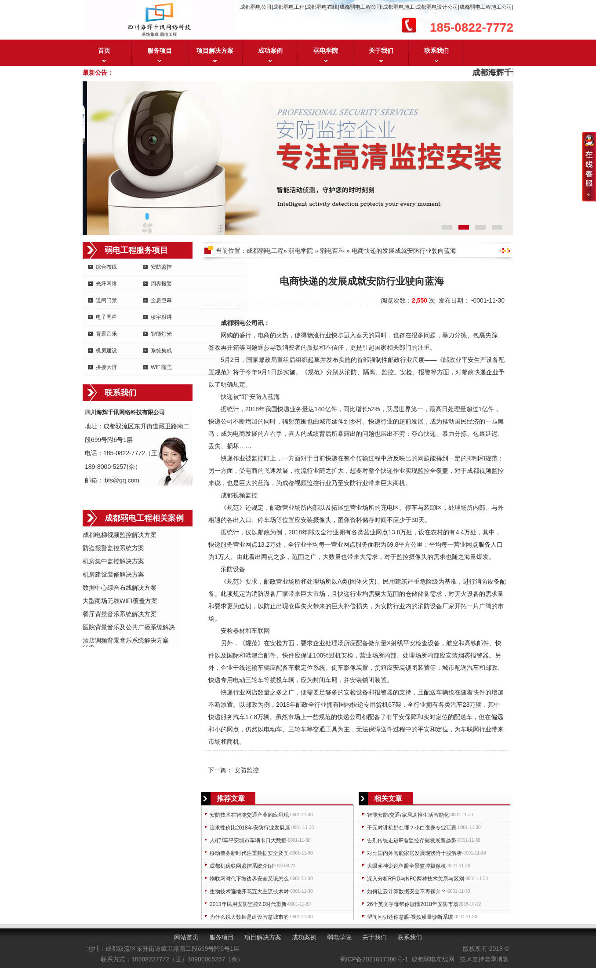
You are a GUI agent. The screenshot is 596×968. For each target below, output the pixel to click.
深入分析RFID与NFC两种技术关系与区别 (415, 879)
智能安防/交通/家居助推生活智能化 (408, 815)
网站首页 (186, 937)
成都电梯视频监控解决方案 (119, 534)
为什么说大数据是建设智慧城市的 (249, 917)
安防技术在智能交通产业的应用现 (249, 815)
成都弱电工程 (265, 250)
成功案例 (270, 50)
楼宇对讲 (161, 317)
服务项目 (159, 50)
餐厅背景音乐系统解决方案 (119, 613)
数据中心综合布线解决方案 (119, 587)
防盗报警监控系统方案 (113, 548)
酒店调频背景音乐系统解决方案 (126, 640)
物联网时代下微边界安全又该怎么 (249, 879)
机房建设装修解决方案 (113, 574)
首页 (104, 50)
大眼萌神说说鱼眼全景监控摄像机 (406, 866)
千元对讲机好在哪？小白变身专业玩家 (412, 828)
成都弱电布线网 (432, 959)
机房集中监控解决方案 (113, 561)
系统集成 (161, 350)
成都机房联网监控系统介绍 (241, 866)
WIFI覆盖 (161, 367)
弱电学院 (325, 50)
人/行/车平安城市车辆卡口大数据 (248, 840)
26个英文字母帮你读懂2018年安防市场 (412, 904)
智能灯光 (161, 334)
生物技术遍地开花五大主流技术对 (249, 891)
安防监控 (161, 267)
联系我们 (436, 50)
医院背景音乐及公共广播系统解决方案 (129, 628)
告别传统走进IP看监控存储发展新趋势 (411, 840)
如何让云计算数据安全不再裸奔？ (406, 891)
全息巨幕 (161, 300)
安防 (255, 396)
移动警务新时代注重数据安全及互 (249, 853)
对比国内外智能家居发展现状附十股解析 (414, 853)
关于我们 (381, 50)
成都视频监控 (485, 470)
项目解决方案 (214, 50)
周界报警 (161, 284)
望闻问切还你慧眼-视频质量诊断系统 (410, 917)
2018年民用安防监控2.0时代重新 (248, 904)
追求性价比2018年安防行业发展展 (250, 828)
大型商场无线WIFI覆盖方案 (120, 600)
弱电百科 (332, 250)
